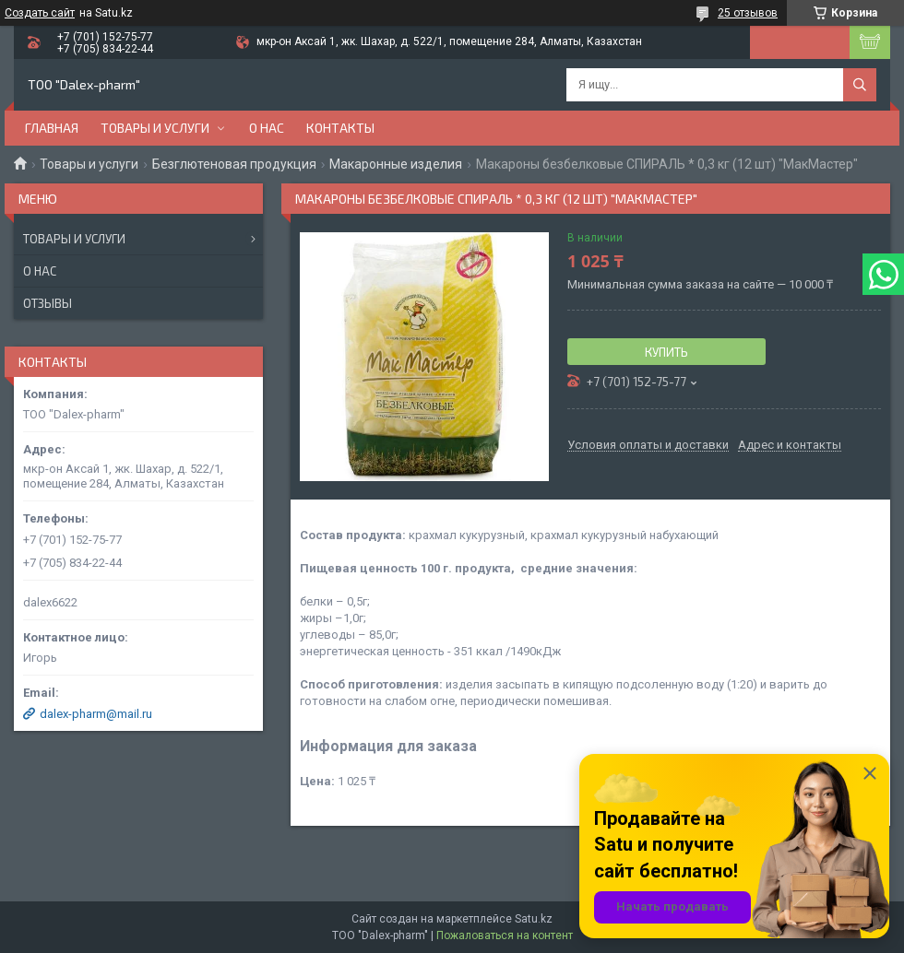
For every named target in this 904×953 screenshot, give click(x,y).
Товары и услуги (155, 127)
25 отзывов (748, 12)
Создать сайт (40, 12)
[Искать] (859, 84)
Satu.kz (534, 918)
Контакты (340, 127)
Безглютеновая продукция (234, 164)
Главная (51, 127)
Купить (666, 352)
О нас (266, 127)
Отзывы (47, 303)
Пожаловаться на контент (504, 935)
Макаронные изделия (395, 164)
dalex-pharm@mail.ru (96, 714)
